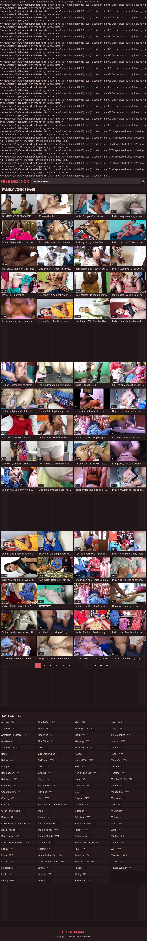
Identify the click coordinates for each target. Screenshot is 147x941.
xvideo (118, 836)
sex (116, 722)
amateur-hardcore (14, 735)
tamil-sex (119, 760)
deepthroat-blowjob (15, 842)
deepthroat (10, 836)
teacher (118, 766)
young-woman (122, 868)
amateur (9, 728)
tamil (117, 754)
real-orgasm (85, 861)
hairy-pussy (47, 785)
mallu (80, 735)
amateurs (9, 741)
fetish (44, 728)
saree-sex (83, 880)
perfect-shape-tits (87, 842)
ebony (7, 849)
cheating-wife (11, 792)
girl (43, 747)
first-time (46, 741)
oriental (82, 804)
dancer (7, 817)
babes (7, 760)
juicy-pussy (46, 842)
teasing (118, 773)
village (118, 785)
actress (7, 722)
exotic (7, 874)
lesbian (45, 874)
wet (116, 804)
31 (88, 665)
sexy (117, 728)
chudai (8, 804)
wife (117, 823)
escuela (8, 861)
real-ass (82, 855)
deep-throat (11, 830)
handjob (46, 792)
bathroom (9, 779)
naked (81, 754)
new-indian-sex (86, 773)
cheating (9, 785)
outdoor (82, 811)
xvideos (118, 842)
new (80, 766)
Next (108, 665)
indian (45, 817)
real (80, 849)
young (118, 861)
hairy (44, 779)
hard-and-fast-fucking (53, 804)
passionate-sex (85, 823)
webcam (118, 798)
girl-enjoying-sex (50, 754)
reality (81, 868)
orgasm (82, 798)
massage (82, 741)
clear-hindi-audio (13, 811)
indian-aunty (48, 830)
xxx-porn (119, 855)
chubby (8, 798)
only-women (84, 785)
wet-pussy (120, 811)
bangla (8, 766)
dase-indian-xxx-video (16, 823)
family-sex (47, 722)
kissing (44, 849)
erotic (7, 855)
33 (101, 665)
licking (45, 880)
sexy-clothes (120, 735)
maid (80, 722)
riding (81, 874)
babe (7, 754)
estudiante (9, 868)
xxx (116, 849)
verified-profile (122, 779)
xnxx (117, 830)
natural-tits (84, 760)
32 (95, 665)
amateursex (10, 747)
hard (44, 798)
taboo (117, 747)
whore (117, 817)
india (44, 811)
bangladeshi (10, 773)
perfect (82, 830)
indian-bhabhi (49, 836)
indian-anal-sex (49, 823)
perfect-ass (84, 836)
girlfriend (46, 760)
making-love (84, 728)
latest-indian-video (51, 861)
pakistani (83, 817)
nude (80, 779)
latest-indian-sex (50, 855)
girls (43, 766)
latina (44, 868)
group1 (45, 773)
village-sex (120, 792)
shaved (118, 741)
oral (80, 792)
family (8, 880)
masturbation (85, 747)
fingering (46, 735)
